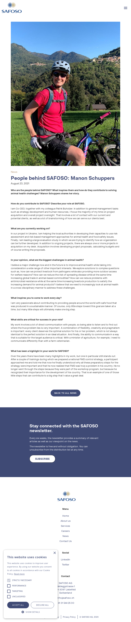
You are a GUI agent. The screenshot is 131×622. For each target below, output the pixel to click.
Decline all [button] (42, 605)
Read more (19, 573)
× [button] (54, 553)
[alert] (31, 584)
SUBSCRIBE (42, 458)
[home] (11, 8)
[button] (125, 8)
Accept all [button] (18, 605)
